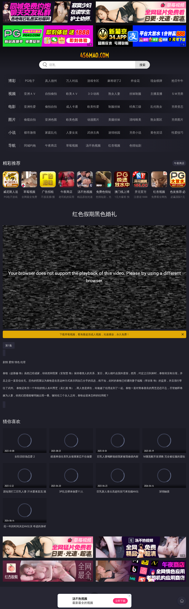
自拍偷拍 (51, 94)
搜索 (142, 65)
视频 (12, 93)
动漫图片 (93, 120)
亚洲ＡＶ (30, 94)
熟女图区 (156, 120)
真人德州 (51, 81)
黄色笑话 (156, 132)
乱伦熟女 (156, 107)
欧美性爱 (93, 107)
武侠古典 (93, 132)
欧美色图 (72, 120)
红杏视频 (114, 145)
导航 (12, 145)
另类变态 (177, 107)
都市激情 (30, 132)
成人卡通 (72, 107)
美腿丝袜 (114, 120)
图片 (12, 119)
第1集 (8, 345)
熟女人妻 (114, 94)
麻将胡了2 (114, 81)
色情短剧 (135, 145)
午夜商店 (51, 145)
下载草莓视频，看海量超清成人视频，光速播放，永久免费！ (122, 334)
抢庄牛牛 (177, 81)
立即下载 (120, 601)
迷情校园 (114, 132)
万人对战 (72, 81)
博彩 (12, 80)
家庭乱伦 (51, 132)
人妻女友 (72, 132)
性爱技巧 (177, 132)
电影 (12, 106)
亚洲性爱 (30, 107)
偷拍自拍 (51, 107)
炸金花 (135, 81)
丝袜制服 (135, 94)
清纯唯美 (135, 120)
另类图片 (177, 120)
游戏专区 (93, 81)
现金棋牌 (156, 81)
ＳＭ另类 (177, 94)
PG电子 (30, 81)
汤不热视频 (93, 145)
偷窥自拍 (30, 120)
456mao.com (94, 55)
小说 (12, 132)
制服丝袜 (114, 107)
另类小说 (135, 132)
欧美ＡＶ (72, 94)
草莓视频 (72, 145)
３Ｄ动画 (93, 94)
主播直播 (156, 94)
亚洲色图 (51, 120)
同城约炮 (30, 145)
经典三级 (135, 107)
